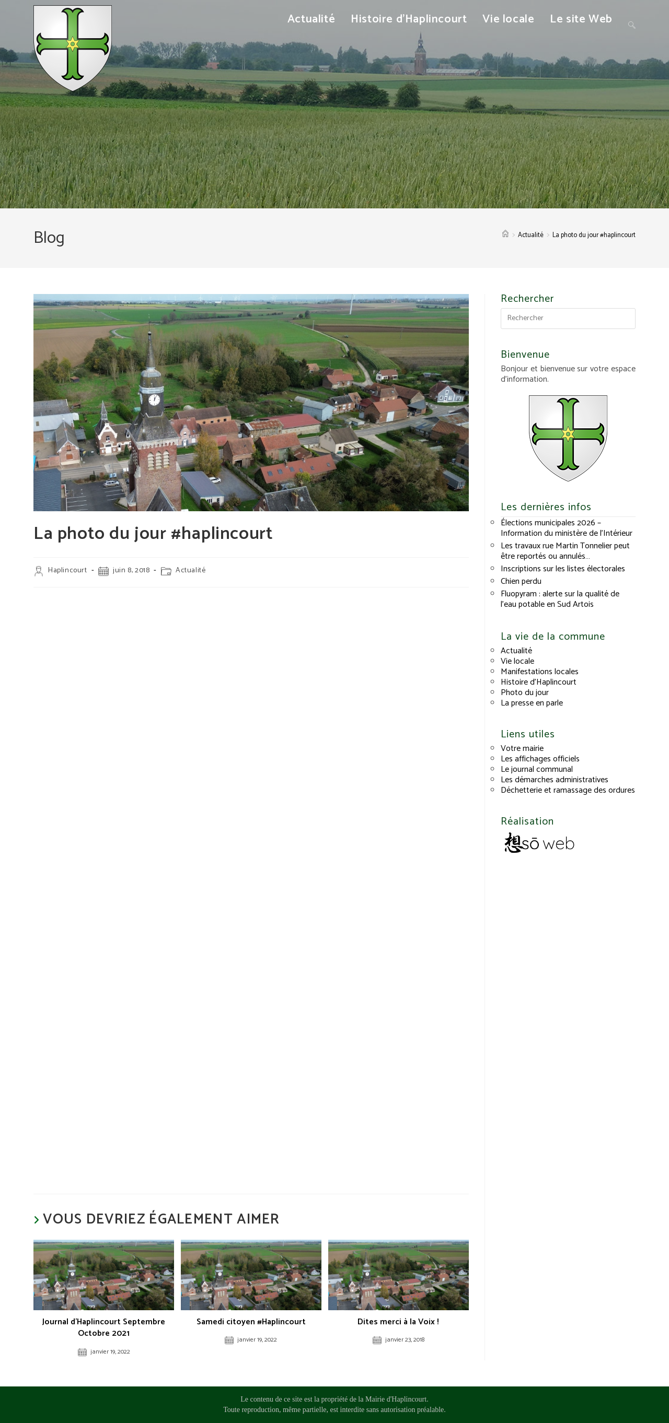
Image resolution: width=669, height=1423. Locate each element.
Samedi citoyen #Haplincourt (251, 1322)
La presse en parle (532, 703)
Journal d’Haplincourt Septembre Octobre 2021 (103, 1328)
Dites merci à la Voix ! (398, 1322)
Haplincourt (67, 571)
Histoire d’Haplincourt (538, 682)
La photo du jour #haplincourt (594, 235)
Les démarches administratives (554, 780)
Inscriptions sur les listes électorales (563, 569)
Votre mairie (522, 749)
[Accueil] (505, 235)
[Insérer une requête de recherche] (568, 318)
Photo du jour (525, 693)
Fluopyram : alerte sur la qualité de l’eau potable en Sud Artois (560, 599)
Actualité (190, 571)
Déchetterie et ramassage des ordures (568, 790)
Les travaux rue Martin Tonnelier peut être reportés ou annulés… (565, 551)
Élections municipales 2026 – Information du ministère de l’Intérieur (566, 528)
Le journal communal (537, 769)
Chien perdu (521, 581)
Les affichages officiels (540, 759)
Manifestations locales (540, 672)
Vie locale (517, 661)
